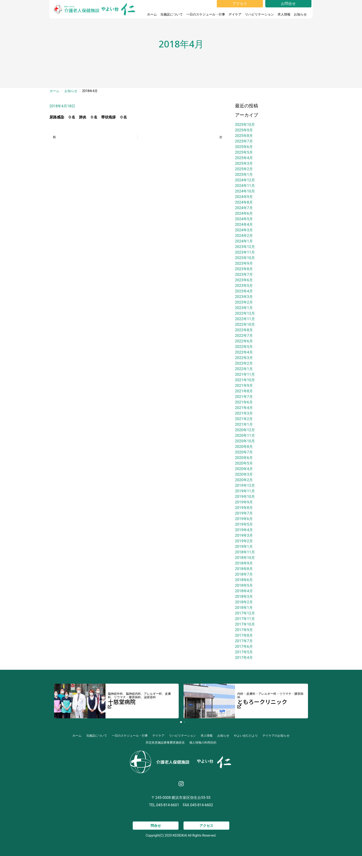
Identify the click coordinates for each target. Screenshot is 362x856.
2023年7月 (244, 274)
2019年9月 (244, 502)
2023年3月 (244, 297)
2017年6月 (244, 646)
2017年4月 (244, 657)
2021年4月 (244, 408)
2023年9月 (244, 263)
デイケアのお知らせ (276, 735)
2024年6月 (244, 213)
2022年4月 (244, 352)
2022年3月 (244, 358)
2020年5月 (244, 463)
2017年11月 (245, 619)
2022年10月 (245, 324)
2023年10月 (245, 258)
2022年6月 (244, 341)
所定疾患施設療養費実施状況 (165, 742)
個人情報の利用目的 (202, 742)
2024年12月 (245, 180)
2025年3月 (244, 163)
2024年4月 (244, 224)
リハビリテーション (259, 14)
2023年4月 (244, 291)
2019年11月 (245, 491)
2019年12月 (245, 485)
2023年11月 (245, 252)
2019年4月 (244, 530)
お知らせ (301, 14)
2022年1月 (244, 369)
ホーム (152, 14)
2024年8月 (244, 202)
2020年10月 (245, 441)
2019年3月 (244, 535)
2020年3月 (244, 474)
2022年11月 (245, 319)
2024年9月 (244, 197)
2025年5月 (244, 152)
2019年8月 (244, 508)
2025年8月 (244, 135)
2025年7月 (244, 141)
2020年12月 (245, 430)
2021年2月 (244, 419)
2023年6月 (244, 280)
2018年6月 (244, 580)
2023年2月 (244, 302)
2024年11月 (245, 185)
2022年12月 (245, 313)
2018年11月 (245, 552)
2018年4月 (244, 591)
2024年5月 (244, 219)
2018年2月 (244, 602)
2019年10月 (245, 496)
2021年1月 (244, 424)
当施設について (171, 14)
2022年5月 (244, 346)
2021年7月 (244, 396)
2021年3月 (244, 413)
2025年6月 (244, 147)
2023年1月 (244, 308)
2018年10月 (245, 557)
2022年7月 (244, 335)
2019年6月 (244, 519)
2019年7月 (244, 513)
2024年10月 (245, 191)
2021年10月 (245, 380)
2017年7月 (244, 641)
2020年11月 (245, 435)
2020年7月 (244, 452)
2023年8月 (244, 269)
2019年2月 (244, 541)
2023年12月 (245, 247)
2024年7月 (244, 208)
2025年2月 (244, 169)
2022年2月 (244, 363)
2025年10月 (245, 124)
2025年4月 (244, 158)
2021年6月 (244, 402)
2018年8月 (244, 569)
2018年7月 (244, 574)
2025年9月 (244, 130)
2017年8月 (244, 635)
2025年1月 (244, 174)
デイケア (235, 14)
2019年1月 (244, 546)
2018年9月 (244, 563)
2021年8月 (244, 391)
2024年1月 (244, 241)
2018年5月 (244, 585)
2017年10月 (245, 624)
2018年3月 (244, 596)
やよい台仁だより (246, 735)
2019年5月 (244, 524)
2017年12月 (245, 613)
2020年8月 (244, 446)
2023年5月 (244, 285)
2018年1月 (244, 607)
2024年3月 (244, 230)
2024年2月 (244, 235)
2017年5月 (244, 652)
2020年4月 (244, 469)
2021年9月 (244, 385)
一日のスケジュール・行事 (205, 14)
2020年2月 (244, 480)
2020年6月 (244, 458)
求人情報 (284, 14)
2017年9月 (244, 630)
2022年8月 (244, 330)
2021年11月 (245, 374)
